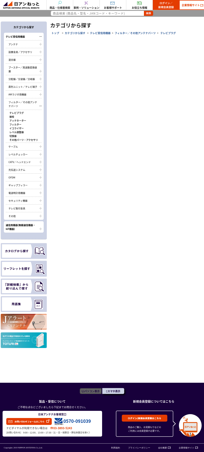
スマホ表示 (113, 391)
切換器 (13, 136)
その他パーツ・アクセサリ (23, 139)
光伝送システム (16, 169)
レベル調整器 (16, 132)
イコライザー (16, 128)
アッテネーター (17, 120)
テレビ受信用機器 (15, 36)
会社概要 (162, 447)
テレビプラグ (16, 112)
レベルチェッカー (18, 154)
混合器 (12, 59)
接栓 (11, 116)
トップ (55, 33)
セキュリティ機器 (17, 200)
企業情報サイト (186, 447)
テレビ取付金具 (16, 208)
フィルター (15, 124)
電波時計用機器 (16, 193)
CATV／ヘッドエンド (19, 162)
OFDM (11, 177)
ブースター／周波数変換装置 (22, 69)
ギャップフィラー (18, 185)
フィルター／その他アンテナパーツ (22, 104)
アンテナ (13, 44)
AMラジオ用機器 (17, 94)
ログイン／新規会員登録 (166, 5)
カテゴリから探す (75, 33)
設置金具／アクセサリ (20, 52)
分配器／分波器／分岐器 (21, 79)
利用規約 (115, 447)
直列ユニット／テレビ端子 (22, 86)
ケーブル (13, 146)
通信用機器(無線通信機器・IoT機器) (20, 227)
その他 (12, 216)
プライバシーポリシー (139, 447)
